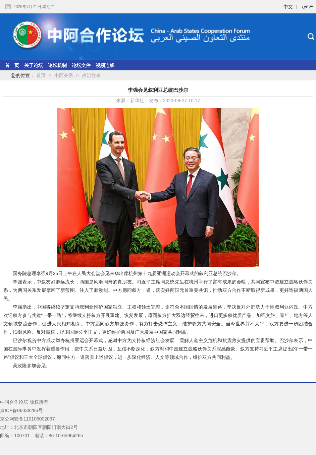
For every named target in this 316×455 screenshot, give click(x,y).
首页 (41, 75)
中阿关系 (63, 75)
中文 (288, 6)
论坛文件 (81, 65)
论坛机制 (57, 65)
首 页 (12, 65)
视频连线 (105, 65)
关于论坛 (33, 65)
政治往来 (91, 75)
